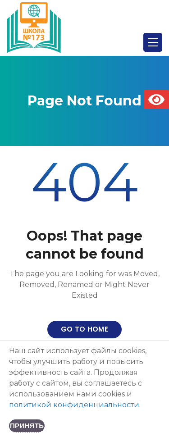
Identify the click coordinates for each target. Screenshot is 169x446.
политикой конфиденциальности (74, 404)
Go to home (84, 329)
